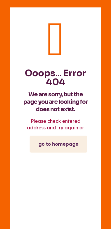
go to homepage (58, 144)
